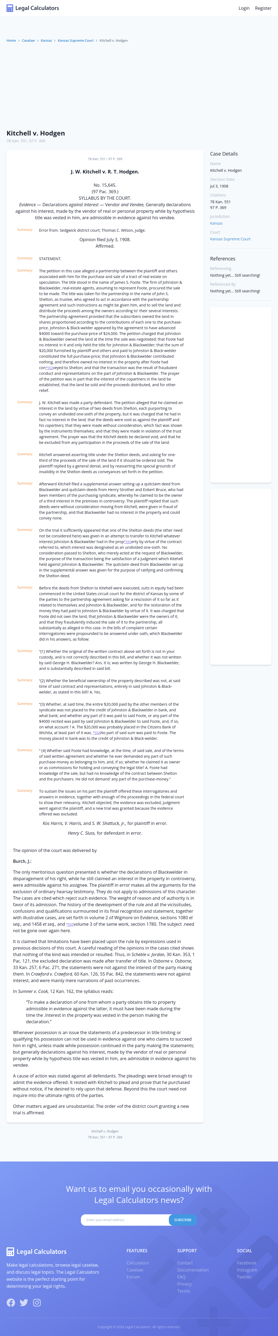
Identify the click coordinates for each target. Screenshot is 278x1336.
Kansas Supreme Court (76, 40)
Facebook (246, 1263)
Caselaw (28, 40)
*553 (127, 542)
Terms (183, 1291)
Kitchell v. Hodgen (36, 132)
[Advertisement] (139, 84)
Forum (133, 1277)
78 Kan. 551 (17, 140)
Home (11, 40)
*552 (49, 368)
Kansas (46, 40)
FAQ (181, 1277)
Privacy (184, 1284)
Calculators (138, 1263)
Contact (185, 1263)
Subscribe (183, 1220)
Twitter (244, 1277)
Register (263, 8)
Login (244, 8)
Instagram (247, 1270)
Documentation (193, 1270)
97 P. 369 (37, 140)
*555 (70, 924)
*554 (96, 733)
